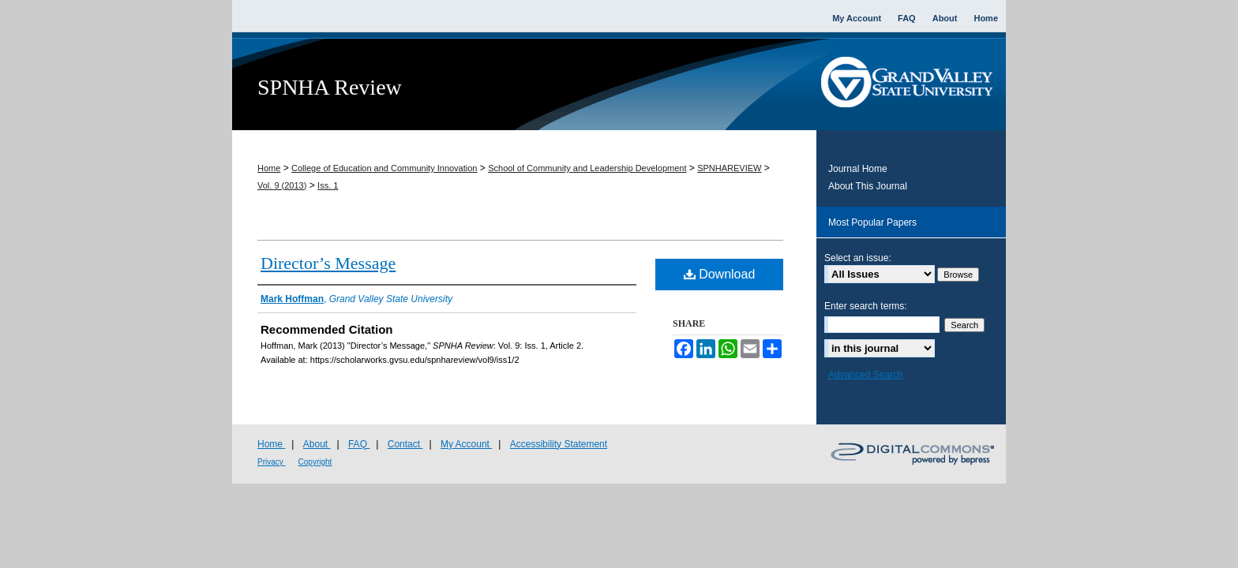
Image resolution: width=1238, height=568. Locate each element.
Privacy (271, 462)
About (317, 444)
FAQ (359, 444)
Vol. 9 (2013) (281, 185)
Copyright (315, 462)
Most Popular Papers (872, 222)
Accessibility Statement (558, 444)
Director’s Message (328, 263)
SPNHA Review (329, 87)
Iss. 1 (327, 185)
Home (268, 168)
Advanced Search (865, 374)
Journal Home (857, 168)
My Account (466, 444)
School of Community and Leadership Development (587, 168)
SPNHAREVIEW (729, 168)
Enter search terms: (865, 306)
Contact (405, 444)
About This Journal (867, 186)
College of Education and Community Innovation (384, 168)
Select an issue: (857, 257)
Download (720, 274)
